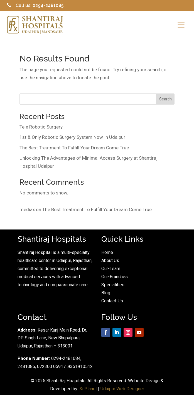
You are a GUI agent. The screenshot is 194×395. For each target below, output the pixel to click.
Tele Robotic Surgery (41, 127)
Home (107, 252)
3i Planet (88, 388)
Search (165, 99)
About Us (110, 260)
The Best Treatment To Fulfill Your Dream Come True (74, 147)
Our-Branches (114, 276)
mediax (27, 209)
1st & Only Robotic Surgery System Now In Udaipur (72, 137)
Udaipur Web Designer (122, 388)
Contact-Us (112, 300)
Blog (105, 292)
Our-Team (110, 268)
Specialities (112, 284)
